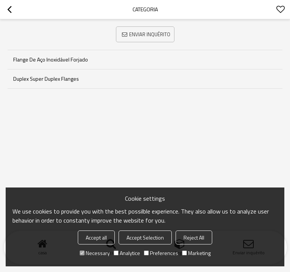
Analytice (127, 253)
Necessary (95, 253)
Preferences (161, 253)
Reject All (194, 237)
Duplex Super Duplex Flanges (46, 79)
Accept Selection (145, 237)
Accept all (96, 237)
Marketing (196, 253)
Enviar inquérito (149, 34)
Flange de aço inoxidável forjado (50, 59)
